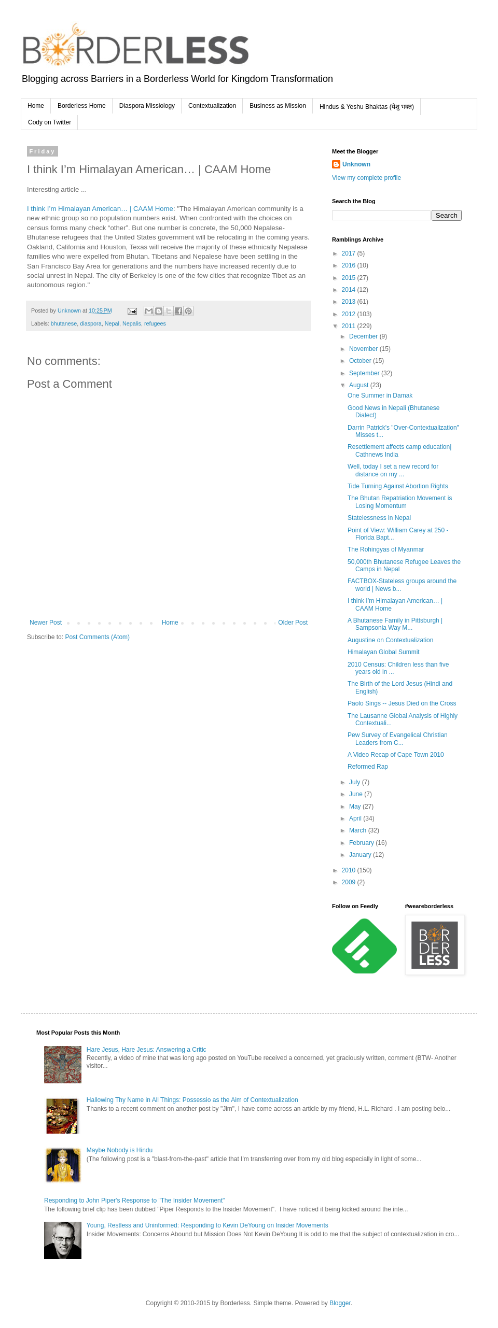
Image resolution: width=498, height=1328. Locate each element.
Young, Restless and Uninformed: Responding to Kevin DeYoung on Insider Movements (207, 1225)
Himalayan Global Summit (384, 652)
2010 (349, 870)
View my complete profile (366, 177)
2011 (349, 326)
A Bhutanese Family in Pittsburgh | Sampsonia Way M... (395, 624)
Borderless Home (82, 105)
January (361, 854)
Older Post (293, 622)
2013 (349, 301)
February (362, 842)
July (355, 782)
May (356, 806)
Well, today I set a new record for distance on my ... (393, 470)
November (364, 348)
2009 (349, 882)
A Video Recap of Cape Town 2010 (396, 754)
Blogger (340, 1303)
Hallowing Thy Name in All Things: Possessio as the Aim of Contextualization (192, 1100)
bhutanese (64, 323)
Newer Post (46, 622)
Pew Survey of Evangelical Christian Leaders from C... (398, 738)
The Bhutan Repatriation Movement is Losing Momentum (400, 502)
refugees (155, 323)
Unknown (356, 164)
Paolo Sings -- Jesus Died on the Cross (402, 703)
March (358, 830)
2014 (349, 289)
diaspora (90, 323)
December (364, 336)
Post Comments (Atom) (97, 637)
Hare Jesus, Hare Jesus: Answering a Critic (146, 1049)
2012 (349, 314)
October (361, 360)
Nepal (112, 323)
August (359, 385)
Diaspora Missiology (147, 105)
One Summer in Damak (380, 395)
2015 (349, 277)
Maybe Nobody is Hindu (120, 1150)
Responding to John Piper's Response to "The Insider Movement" (134, 1200)
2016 (349, 265)
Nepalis (131, 323)
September (365, 373)
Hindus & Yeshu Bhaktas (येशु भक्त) (367, 106)
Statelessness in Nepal (379, 517)
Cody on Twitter (49, 122)
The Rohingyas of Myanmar (386, 549)
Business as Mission (278, 105)
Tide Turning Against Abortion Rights (398, 486)
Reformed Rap (368, 766)
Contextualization (212, 105)
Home (35, 105)
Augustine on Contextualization (390, 640)
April (356, 818)
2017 (349, 253)
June (356, 794)
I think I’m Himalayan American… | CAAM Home (100, 209)
